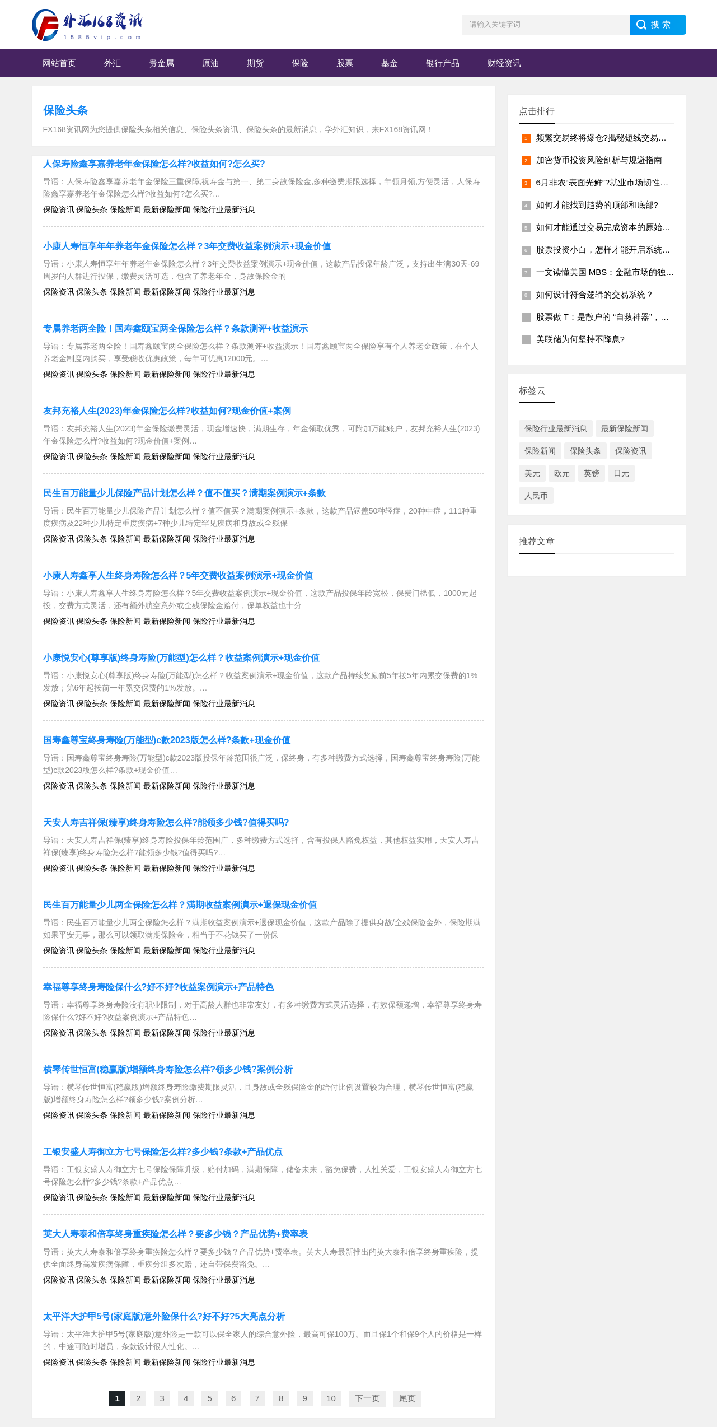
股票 (344, 63)
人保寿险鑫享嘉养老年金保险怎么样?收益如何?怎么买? (154, 164)
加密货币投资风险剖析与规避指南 (599, 160)
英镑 (591, 473)
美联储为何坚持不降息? (580, 339)
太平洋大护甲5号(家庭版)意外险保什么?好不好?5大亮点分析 (164, 1316)
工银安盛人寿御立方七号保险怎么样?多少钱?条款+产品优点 (163, 1151)
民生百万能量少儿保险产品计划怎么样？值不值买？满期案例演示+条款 (184, 493)
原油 (210, 63)
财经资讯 (504, 63)
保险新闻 (540, 450)
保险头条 (65, 110)
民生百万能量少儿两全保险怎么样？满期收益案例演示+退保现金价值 (180, 905)
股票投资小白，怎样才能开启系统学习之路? (618, 249)
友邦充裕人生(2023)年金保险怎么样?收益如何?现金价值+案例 (167, 411)
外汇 (112, 63)
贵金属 (161, 63)
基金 (389, 63)
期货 (255, 63)
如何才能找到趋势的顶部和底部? (597, 204)
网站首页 (59, 63)
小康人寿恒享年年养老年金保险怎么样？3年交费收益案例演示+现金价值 (187, 246)
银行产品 (443, 63)
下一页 (367, 1398)
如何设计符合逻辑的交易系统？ (595, 294)
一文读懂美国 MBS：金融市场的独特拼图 (613, 272)
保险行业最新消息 (555, 428)
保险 (300, 63)
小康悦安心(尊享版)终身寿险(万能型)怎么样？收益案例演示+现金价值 (181, 658)
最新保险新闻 (624, 428)
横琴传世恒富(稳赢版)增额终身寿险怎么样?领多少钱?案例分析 (168, 1069)
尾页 (407, 1398)
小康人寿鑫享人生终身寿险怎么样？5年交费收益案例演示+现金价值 (178, 575)
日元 (621, 473)
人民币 (536, 495)
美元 (532, 473)
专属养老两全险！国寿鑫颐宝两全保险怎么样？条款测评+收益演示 (175, 328)
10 (331, 1398)
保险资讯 (630, 450)
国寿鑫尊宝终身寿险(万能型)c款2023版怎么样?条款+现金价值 (166, 740)
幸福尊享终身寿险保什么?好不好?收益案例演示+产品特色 (158, 987)
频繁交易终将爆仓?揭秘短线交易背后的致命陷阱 (626, 137)
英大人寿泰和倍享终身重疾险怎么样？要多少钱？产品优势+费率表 (175, 1234)
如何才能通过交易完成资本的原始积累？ (611, 227)
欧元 (562, 473)
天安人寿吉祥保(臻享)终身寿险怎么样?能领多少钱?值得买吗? (166, 822)
